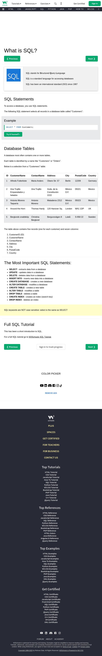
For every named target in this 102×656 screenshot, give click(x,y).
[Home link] (5, 3)
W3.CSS (91, 9)
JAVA (62, 9)
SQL (42, 9)
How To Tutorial (51, 480)
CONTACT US (51, 457)
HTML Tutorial (51, 472)
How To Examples (49, 561)
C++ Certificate (51, 617)
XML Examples (50, 579)
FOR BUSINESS (51, 451)
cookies (74, 647)
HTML (11, 9)
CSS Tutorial (51, 474)
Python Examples (49, 566)
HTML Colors (49, 533)
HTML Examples (50, 553)
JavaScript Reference (50, 518)
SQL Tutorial (51, 482)
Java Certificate (51, 614)
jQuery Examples (49, 581)
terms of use (67, 647)
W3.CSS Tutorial (51, 487)
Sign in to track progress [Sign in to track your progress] (51, 346)
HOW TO (80, 9)
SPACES (51, 432)
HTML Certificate (51, 594)
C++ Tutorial (51, 497)
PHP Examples (50, 574)
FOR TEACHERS (51, 444)
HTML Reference (50, 513)
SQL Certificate (51, 604)
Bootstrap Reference (50, 528)
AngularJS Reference (50, 538)
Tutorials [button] (16, 3)
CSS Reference (49, 515)
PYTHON (52, 9)
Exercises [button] (45, 3)
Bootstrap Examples (50, 571)
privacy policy (85, 647)
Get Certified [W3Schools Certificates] (79, 3)
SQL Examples (50, 563)
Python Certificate (51, 607)
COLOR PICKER (51, 373)
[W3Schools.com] (51, 419)
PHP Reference (49, 530)
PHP (70, 9)
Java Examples (49, 576)
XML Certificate (51, 622)
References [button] (31, 3)
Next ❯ (91, 58)
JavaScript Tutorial (51, 477)
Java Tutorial (51, 495)
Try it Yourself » (13, 134)
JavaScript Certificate (51, 599)
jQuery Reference (49, 541)
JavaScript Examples (50, 558)
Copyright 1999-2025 (25, 650)
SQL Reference (49, 520)
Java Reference (49, 535)
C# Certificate (51, 619)
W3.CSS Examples (49, 569)
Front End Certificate (51, 602)
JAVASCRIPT (30, 9)
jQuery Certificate (51, 612)
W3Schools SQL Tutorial (40, 337)
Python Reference (49, 523)
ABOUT (49, 639)
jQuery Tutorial (51, 500)
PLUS (51, 425)
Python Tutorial (51, 485)
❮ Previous (12, 58)
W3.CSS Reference (50, 525)
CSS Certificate (51, 596)
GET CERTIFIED (51, 438)
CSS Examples (50, 556)
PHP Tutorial (51, 492)
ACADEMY (59, 639)
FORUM (40, 639)
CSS (19, 9)
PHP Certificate (51, 609)
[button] (55, 3)
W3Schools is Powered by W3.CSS (71, 650)
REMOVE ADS (51, 393)
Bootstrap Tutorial (51, 490)
